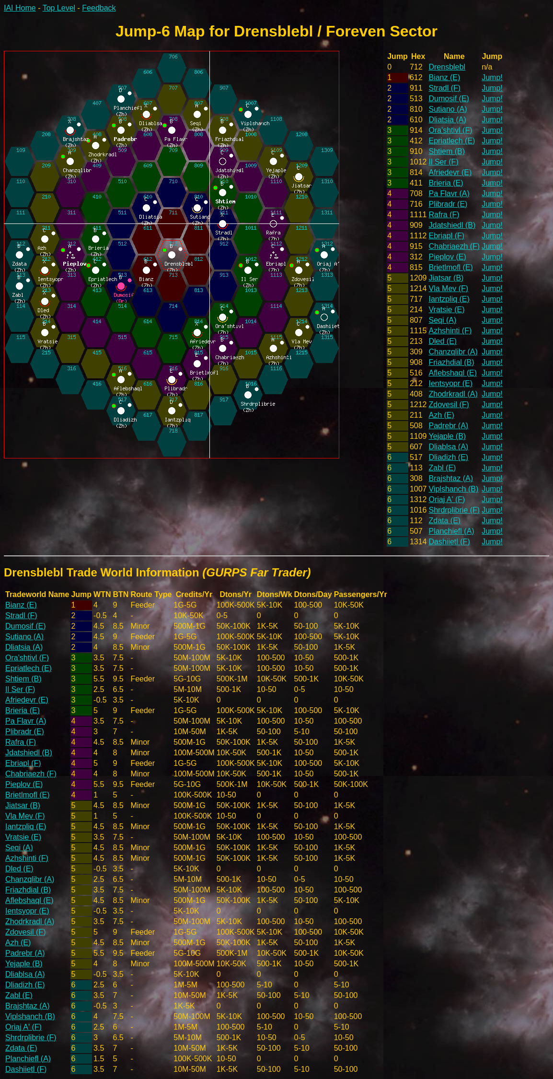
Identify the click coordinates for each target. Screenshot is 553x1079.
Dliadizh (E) (448, 457)
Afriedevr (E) (450, 172)
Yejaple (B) (447, 436)
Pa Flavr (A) (448, 193)
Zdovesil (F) (448, 404)
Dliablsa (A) (448, 447)
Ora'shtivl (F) (450, 130)
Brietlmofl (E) (450, 267)
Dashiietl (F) (449, 542)
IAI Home (20, 8)
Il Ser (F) (443, 162)
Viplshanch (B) (453, 489)
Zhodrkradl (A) (452, 394)
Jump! (492, 77)
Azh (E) (441, 415)
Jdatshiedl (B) (451, 225)
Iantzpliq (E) (448, 299)
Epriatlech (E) (451, 141)
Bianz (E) (444, 77)
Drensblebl (446, 67)
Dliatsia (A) (447, 120)
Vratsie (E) (446, 309)
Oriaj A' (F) (446, 499)
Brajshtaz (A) (450, 478)
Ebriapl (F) (446, 236)
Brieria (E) (445, 183)
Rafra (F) (443, 215)
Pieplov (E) (447, 257)
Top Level (59, 8)
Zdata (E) (444, 520)
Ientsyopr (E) (450, 383)
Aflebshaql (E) (452, 373)
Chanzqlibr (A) (452, 352)
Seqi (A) (442, 320)
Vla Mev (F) (448, 288)
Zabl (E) (442, 468)
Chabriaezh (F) (454, 246)
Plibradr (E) (447, 204)
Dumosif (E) (448, 98)
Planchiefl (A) (451, 531)
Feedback (98, 8)
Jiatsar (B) (445, 278)
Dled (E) (442, 341)
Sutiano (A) (447, 109)
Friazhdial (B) (451, 362)
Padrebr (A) (448, 426)
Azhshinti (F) (450, 331)
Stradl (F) (444, 88)
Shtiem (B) (446, 151)
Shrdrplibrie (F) (454, 510)
